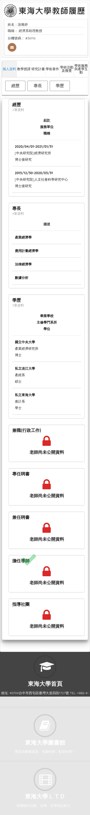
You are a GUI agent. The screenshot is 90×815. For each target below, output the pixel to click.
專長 (38, 85)
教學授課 (23, 69)
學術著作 (52, 69)
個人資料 (9, 69)
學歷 (60, 85)
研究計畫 (38, 69)
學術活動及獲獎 (66, 69)
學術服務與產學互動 (81, 68)
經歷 (15, 85)
